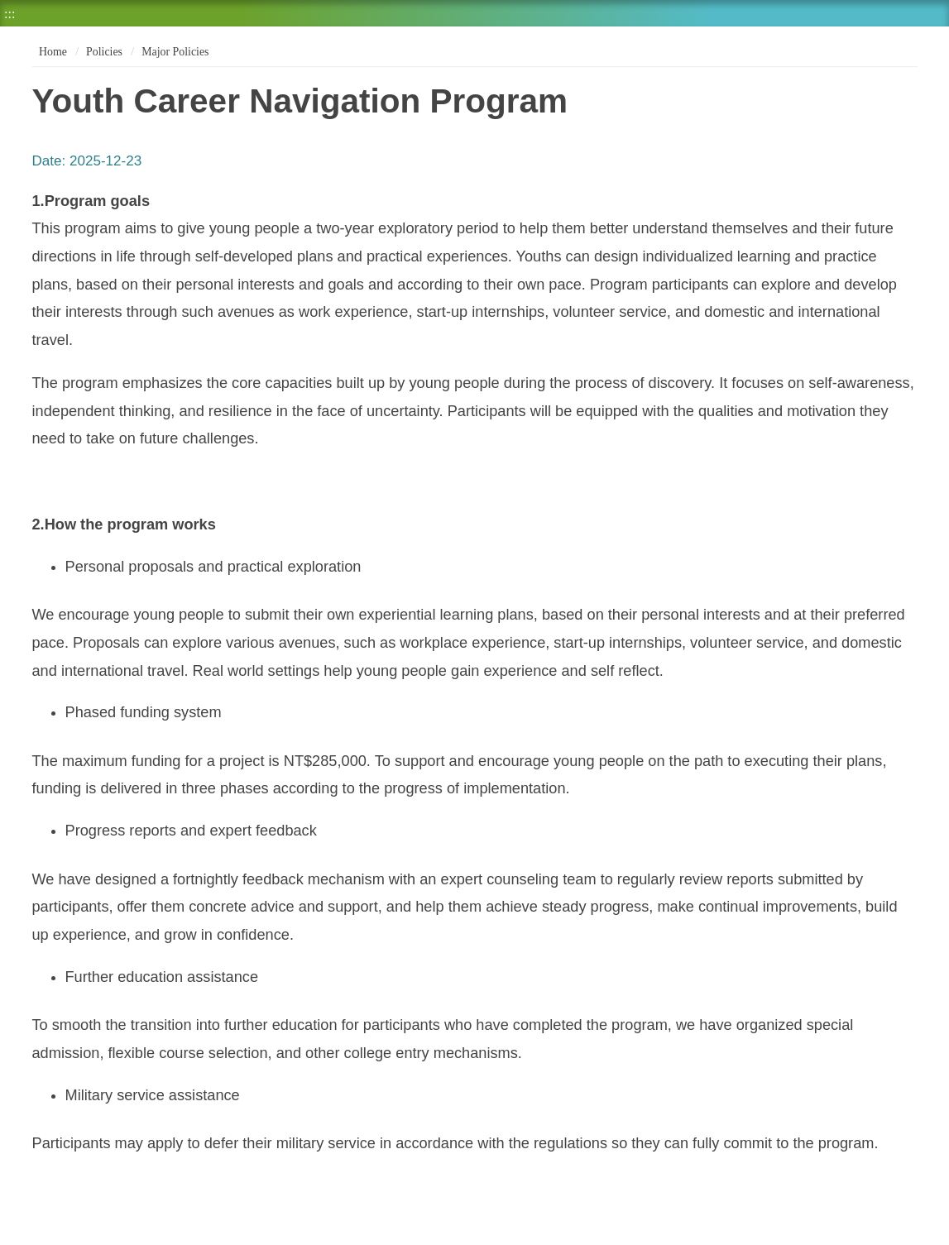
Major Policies (174, 51)
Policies (104, 51)
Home (51, 51)
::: (9, 14)
